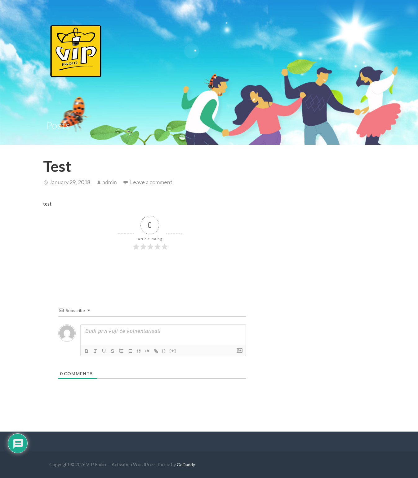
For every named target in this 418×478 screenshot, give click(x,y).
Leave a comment (151, 182)
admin (109, 182)
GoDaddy (186, 464)
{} (164, 350)
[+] (172, 350)
